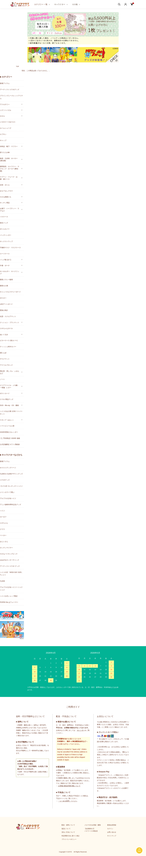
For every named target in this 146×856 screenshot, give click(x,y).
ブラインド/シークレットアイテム (11, 97)
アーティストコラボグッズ (9, 89)
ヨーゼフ (3, 517)
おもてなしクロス (6, 191)
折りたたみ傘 (5, 152)
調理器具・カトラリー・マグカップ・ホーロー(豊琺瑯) (9, 169)
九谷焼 (2, 581)
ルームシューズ (5, 128)
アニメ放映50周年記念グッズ (10, 504)
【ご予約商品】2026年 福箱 (10, 438)
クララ (2, 529)
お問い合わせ (111, 832)
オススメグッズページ (8, 468)
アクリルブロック (6, 365)
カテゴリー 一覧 (40, 4)
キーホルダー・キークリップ (9, 272)
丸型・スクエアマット (8, 316)
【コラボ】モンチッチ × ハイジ (11, 486)
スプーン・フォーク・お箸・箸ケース (9, 178)
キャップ (3, 140)
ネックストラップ (6, 241)
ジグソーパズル (5, 110)
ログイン (110, 828)
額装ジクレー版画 (6, 279)
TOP (17, 66)
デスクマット (5, 359)
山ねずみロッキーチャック (9, 560)
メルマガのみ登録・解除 (92, 825)
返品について (66, 828)
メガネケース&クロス (7, 122)
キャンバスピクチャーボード (10, 292)
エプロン (3, 134)
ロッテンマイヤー (6, 548)
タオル (2, 116)
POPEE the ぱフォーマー (9, 602)
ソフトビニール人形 (7, 426)
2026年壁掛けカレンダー (9, 432)
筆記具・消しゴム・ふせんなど (9, 372)
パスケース (4, 217)
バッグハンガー (5, 235)
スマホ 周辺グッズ (6, 399)
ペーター (3, 535)
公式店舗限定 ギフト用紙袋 (10, 444)
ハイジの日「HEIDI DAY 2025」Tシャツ (11, 573)
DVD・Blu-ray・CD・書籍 (9, 405)
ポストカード (5, 393)
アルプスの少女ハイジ (8, 498)
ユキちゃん (4, 523)
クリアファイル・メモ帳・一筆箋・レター (9, 386)
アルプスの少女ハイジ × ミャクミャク (11, 588)
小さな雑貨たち (5, 197)
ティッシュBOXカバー (8, 347)
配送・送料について (68, 825)
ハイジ (2, 511)
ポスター (3, 298)
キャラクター (59, 4)
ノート (2, 379)
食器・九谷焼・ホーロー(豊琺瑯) (9, 159)
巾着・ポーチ (5, 265)
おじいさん (4, 541)
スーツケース (5, 254)
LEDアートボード (6, 304)
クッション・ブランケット (9, 322)
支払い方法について (68, 832)
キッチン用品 (5, 203)
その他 (75, 4)
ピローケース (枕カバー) (8, 340)
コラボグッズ (5, 480)
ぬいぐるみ (4, 334)
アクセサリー (5, 104)
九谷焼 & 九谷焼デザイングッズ (11, 474)
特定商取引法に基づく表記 (70, 836)
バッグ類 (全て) (5, 260)
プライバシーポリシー (69, 839)
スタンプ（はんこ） (7, 420)
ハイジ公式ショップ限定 (9, 596)
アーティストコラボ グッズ (10, 566)
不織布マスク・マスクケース (10, 247)
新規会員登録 (111, 825)
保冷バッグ (4, 223)
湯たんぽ (3, 353)
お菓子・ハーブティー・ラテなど (9, 210)
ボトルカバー (5, 229)
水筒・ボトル (5, 185)
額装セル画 (4, 286)
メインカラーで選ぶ (7, 492)
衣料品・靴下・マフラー (9, 146)
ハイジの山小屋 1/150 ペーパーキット (11, 412)
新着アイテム (5, 83)
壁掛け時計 (4, 310)
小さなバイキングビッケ (9, 554)
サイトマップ (111, 836)
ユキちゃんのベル (6, 328)
